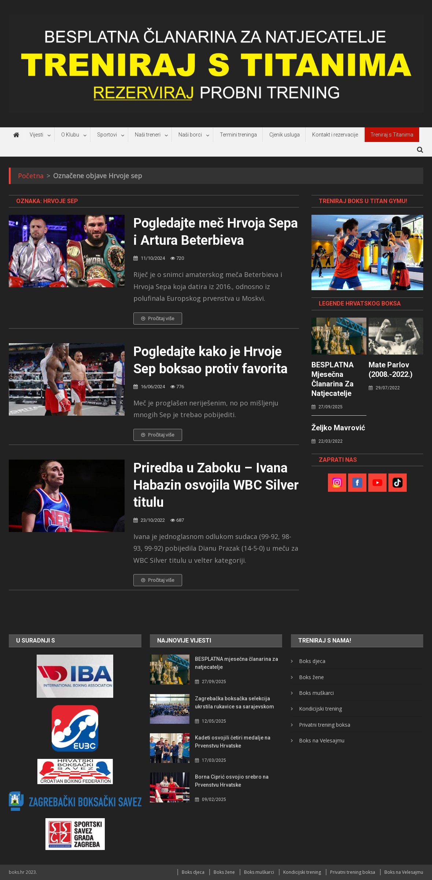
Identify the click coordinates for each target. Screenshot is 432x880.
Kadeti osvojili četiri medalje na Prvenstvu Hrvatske (232, 742)
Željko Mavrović (338, 427)
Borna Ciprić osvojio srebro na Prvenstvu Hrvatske (232, 781)
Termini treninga (238, 135)
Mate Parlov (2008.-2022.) (391, 369)
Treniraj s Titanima (391, 135)
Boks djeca (312, 661)
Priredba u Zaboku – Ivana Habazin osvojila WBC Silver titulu (216, 485)
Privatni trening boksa (324, 724)
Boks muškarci (316, 692)
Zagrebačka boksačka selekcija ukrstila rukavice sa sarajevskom (234, 702)
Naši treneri (147, 135)
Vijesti (36, 135)
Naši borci (190, 135)
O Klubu (70, 135)
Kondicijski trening (320, 708)
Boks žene (311, 677)
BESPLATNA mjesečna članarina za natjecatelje (332, 379)
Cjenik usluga (284, 135)
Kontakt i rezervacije (335, 135)
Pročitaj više (157, 318)
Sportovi (107, 135)
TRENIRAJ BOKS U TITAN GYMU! (363, 201)
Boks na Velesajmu (321, 740)
